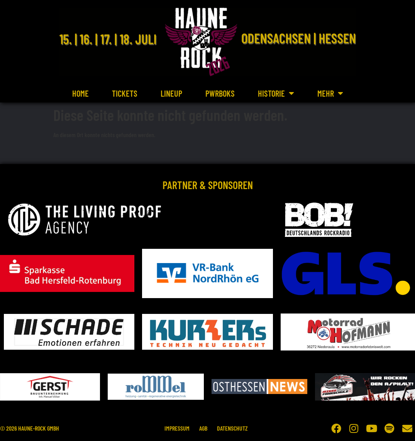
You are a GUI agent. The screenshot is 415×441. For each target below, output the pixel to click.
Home (80, 93)
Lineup (171, 93)
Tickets (124, 93)
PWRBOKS (220, 93)
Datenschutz (234, 428)
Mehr (330, 93)
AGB (203, 428)
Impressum (174, 428)
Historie (276, 93)
